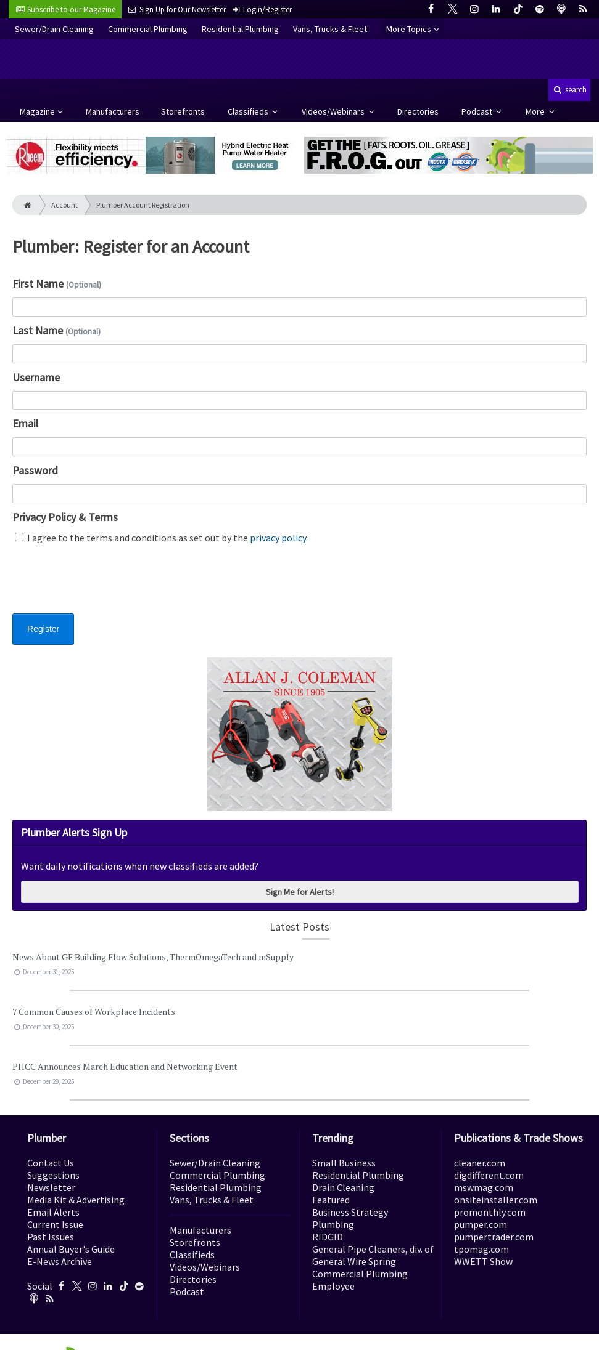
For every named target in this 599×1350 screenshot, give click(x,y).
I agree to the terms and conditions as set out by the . (161, 538)
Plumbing (333, 1224)
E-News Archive (59, 1261)
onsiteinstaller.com (495, 1200)
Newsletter (51, 1187)
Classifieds (249, 111)
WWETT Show (483, 1261)
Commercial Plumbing (148, 28)
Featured (331, 1200)
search (569, 89)
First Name (56, 284)
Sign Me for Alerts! (300, 891)
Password (35, 470)
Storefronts (183, 111)
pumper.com (480, 1224)
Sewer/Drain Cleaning (54, 28)
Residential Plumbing (240, 28)
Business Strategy (350, 1212)
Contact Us (50, 1163)
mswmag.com (483, 1187)
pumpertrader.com (494, 1237)
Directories (418, 111)
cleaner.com (479, 1163)
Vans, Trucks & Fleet (330, 28)
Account (64, 204)
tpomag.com (481, 1249)
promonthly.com (490, 1212)
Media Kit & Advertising (76, 1200)
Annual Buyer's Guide (71, 1249)
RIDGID (327, 1237)
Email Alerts (53, 1212)
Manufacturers (112, 111)
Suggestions (53, 1175)
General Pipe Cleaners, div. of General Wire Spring (373, 1255)
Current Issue (55, 1224)
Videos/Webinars (334, 111)
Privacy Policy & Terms (65, 517)
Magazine (37, 111)
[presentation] (106, 586)
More (536, 111)
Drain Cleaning (343, 1187)
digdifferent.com (489, 1175)
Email (25, 423)
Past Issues (50, 1237)
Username (36, 377)
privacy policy (278, 538)
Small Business (344, 1163)
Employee (333, 1286)
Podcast (477, 111)
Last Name (56, 330)
